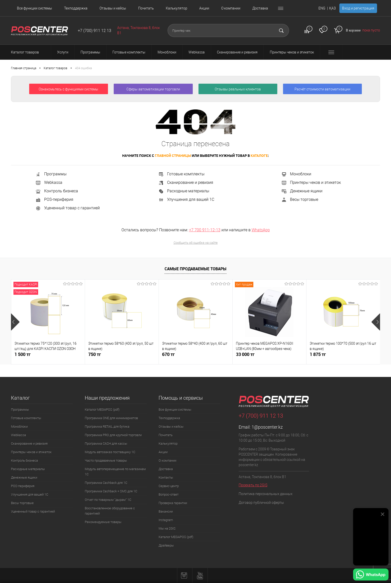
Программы (51, 174)
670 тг (168, 354)
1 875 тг (318, 354)
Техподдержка (76, 8)
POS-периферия (54, 199)
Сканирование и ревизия (185, 182)
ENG (321, 8)
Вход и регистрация (358, 8)
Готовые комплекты (181, 174)
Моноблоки (296, 174)
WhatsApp (261, 230)
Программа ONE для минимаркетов (111, 418)
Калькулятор (176, 8)
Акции (204, 8)
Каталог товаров (29, 52)
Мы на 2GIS (167, 528)
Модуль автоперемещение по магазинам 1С (115, 471)
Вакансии (166, 511)
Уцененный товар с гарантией (67, 208)
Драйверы (166, 545)
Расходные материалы (183, 191)
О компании (230, 8)
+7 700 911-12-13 (204, 230)
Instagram (166, 520)
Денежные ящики (301, 191)
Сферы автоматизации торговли (153, 89)
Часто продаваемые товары (106, 460)
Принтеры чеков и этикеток (311, 182)
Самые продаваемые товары (195, 269)
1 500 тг (22, 354)
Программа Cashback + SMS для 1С (111, 491)
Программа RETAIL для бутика (107, 426)
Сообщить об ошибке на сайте (196, 243)
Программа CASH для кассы (106, 443)
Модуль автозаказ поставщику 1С (110, 452)
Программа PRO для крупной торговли (113, 435)
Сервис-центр (169, 486)
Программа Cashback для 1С (106, 483)
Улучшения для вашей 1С (186, 199)
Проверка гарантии (173, 503)
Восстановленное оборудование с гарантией (110, 510)
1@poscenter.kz (267, 427)
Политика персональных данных (266, 494)
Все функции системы (34, 8)
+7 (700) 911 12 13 (94, 30)
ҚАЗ (332, 8)
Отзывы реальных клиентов (238, 89)
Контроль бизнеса (56, 191)
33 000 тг (245, 354)
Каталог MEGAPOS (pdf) (102, 409)
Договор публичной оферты (261, 503)
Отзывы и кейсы (112, 8)
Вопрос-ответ (169, 494)
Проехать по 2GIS (253, 485)
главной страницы (173, 155)
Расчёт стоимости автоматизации (322, 89)
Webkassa (48, 182)
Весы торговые (299, 199)
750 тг (94, 354)
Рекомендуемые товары (103, 522)
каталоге (259, 155)
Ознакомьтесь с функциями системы (68, 89)
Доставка (260, 8)
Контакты (166, 477)
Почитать (146, 8)
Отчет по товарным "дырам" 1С (108, 500)
